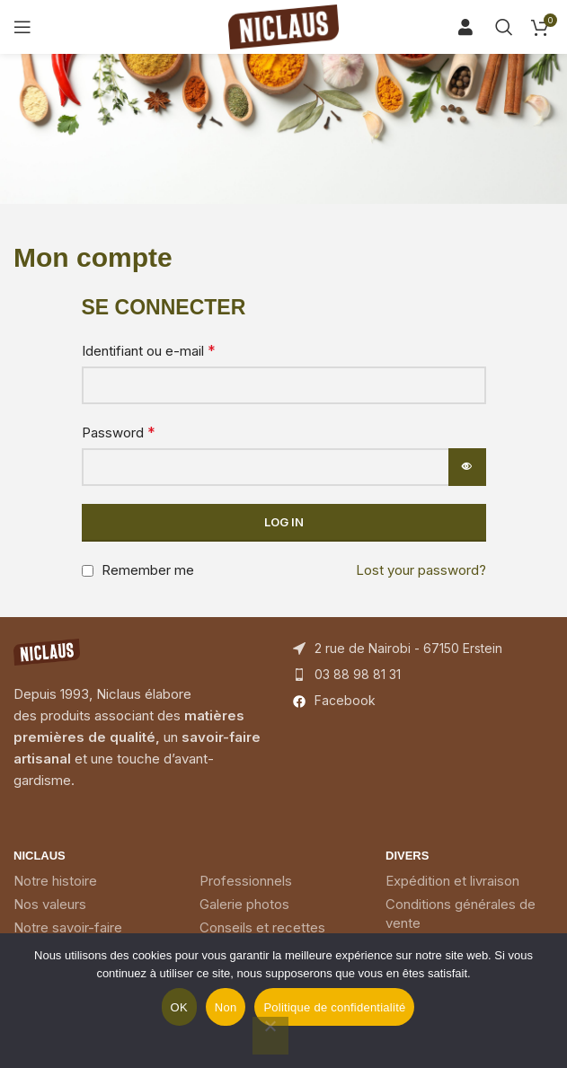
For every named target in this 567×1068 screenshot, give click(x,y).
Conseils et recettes (262, 927)
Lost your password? (421, 569)
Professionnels (245, 880)
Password (118, 432)
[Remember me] (87, 571)
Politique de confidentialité (334, 1007)
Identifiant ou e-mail (149, 350)
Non (226, 1007)
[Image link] (46, 650)
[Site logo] (284, 25)
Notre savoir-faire (67, 927)
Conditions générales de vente (460, 913)
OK (179, 1007)
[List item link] (423, 674)
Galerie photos (244, 904)
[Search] (472, 27)
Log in (284, 522)
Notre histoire (55, 880)
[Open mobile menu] (22, 27)
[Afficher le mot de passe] (467, 467)
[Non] (270, 1036)
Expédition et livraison (452, 880)
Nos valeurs (49, 904)
